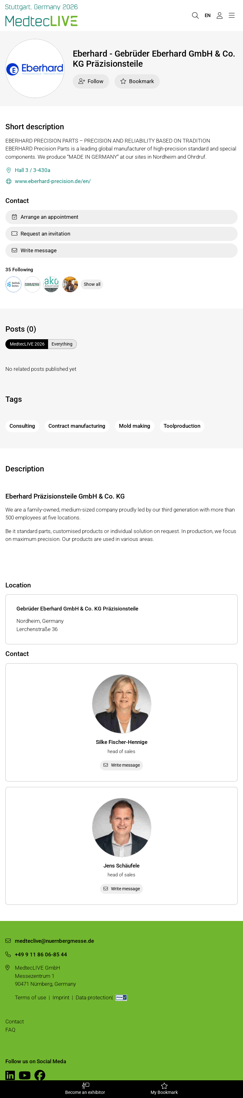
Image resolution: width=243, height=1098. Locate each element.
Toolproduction (182, 426)
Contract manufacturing (76, 426)
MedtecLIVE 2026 (27, 344)
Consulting (22, 426)
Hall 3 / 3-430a (27, 170)
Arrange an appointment (44, 217)
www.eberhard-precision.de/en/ (48, 181)
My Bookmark (164, 1089)
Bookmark (137, 81)
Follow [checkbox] (91, 81)
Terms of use (30, 997)
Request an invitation (40, 233)
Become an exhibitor (85, 1089)
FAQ (10, 1030)
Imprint (61, 997)
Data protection (94, 997)
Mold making (134, 426)
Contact (14, 1021)
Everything (62, 344)
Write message (34, 250)
